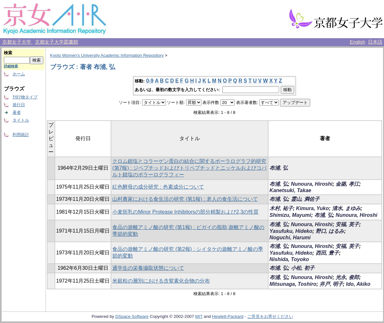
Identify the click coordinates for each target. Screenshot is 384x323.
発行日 (19, 104)
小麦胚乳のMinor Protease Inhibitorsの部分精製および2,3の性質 (185, 212)
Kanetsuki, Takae (290, 190)
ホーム (19, 74)
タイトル (21, 120)
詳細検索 (11, 66)
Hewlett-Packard (227, 316)
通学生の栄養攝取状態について (148, 268)
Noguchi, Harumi (290, 237)
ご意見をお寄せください (270, 316)
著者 (17, 112)
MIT (199, 316)
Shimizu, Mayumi (290, 215)
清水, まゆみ (346, 208)
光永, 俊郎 (347, 277)
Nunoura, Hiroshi (312, 184)
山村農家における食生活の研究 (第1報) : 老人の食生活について (185, 199)
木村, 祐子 (281, 208)
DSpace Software (132, 316)
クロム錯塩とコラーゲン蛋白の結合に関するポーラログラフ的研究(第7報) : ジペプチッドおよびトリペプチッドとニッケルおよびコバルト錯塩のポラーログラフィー (189, 167)
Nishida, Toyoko (289, 259)
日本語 (375, 42)
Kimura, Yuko (312, 208)
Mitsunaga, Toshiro (292, 284)
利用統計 (21, 134)
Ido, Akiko (358, 284)
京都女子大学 (17, 42)
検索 (8, 52)
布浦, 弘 (278, 168)
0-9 (149, 80)
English (357, 42)
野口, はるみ (330, 231)
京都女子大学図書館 (56, 42)
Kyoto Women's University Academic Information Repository (107, 55)
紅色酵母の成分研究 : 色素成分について (158, 187)
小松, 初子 (302, 268)
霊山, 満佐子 (305, 199)
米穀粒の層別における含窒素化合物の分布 (161, 281)
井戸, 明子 (331, 284)
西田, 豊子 (327, 253)
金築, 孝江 (347, 184)
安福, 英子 (347, 224)
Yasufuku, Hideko (290, 231)
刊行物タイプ (25, 97)
